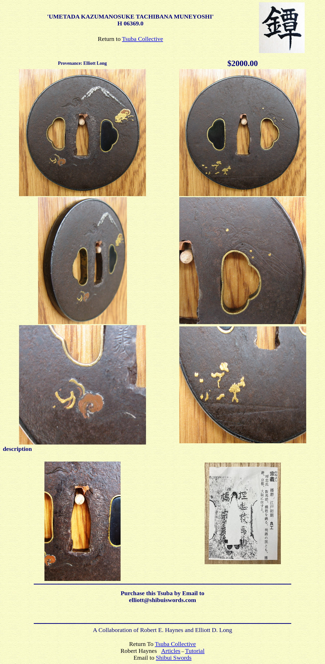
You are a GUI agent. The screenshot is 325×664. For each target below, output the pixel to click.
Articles (170, 650)
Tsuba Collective (142, 39)
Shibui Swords (174, 657)
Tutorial (194, 650)
